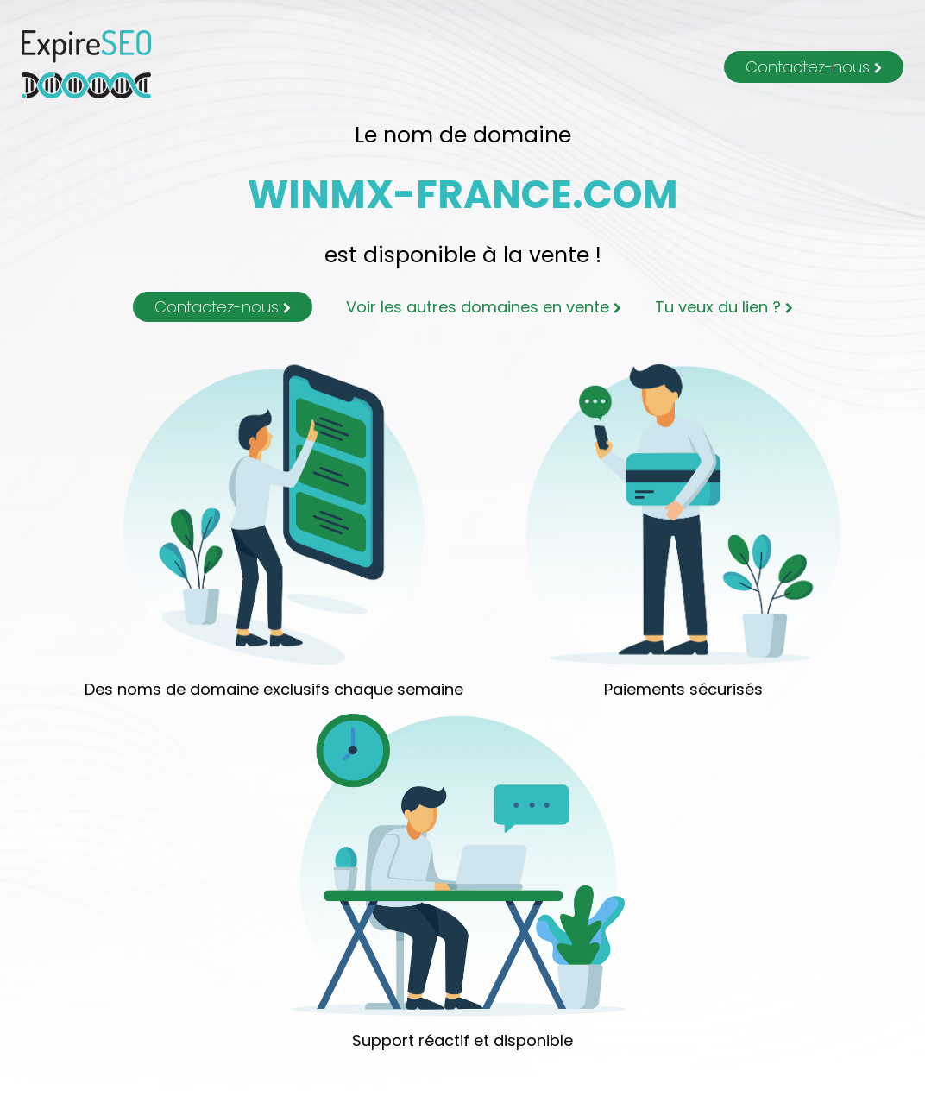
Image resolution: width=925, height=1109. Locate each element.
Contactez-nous (814, 67)
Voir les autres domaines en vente (483, 307)
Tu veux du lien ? (724, 307)
